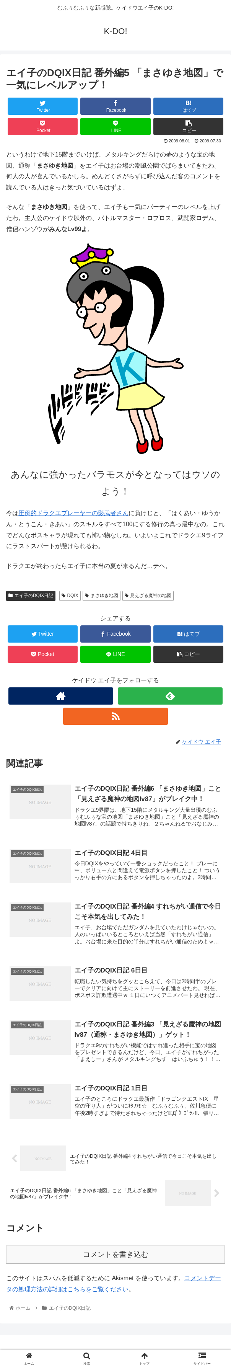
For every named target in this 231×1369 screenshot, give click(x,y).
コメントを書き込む (115, 1254)
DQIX (70, 595)
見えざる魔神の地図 (148, 595)
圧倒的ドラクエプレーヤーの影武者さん (73, 513)
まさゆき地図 (101, 595)
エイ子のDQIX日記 (30, 595)
